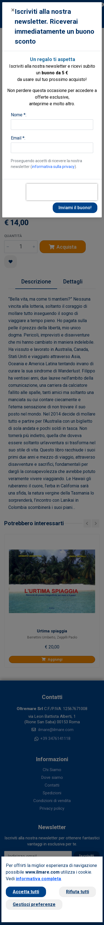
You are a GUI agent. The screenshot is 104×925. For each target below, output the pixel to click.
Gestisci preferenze (34, 904)
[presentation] (61, 192)
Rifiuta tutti (77, 891)
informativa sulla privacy (53, 166)
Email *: (18, 138)
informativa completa (38, 878)
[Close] (13, 10)
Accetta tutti (26, 891)
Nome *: (18, 114)
